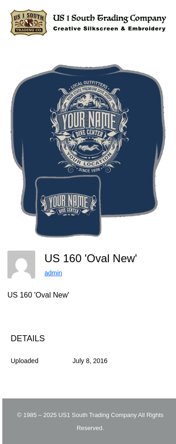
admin (53, 273)
